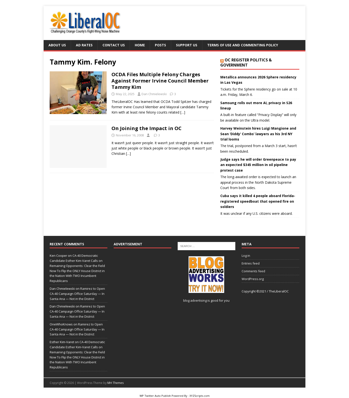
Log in (246, 255)
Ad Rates (84, 45)
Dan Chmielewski (154, 94)
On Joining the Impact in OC (146, 128)
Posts (160, 45)
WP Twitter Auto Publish (155, 396)
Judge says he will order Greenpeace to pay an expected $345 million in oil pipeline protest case (258, 165)
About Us (57, 45)
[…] (182, 112)
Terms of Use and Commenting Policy (242, 45)
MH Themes (115, 383)
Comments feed (253, 271)
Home (140, 45)
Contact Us (114, 45)
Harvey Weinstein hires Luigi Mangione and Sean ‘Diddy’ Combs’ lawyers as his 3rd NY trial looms (258, 133)
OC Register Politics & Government (246, 62)
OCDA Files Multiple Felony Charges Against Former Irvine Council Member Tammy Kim (160, 80)
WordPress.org (253, 279)
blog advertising (195, 300)
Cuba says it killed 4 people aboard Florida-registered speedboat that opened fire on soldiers (257, 201)
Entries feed (251, 263)
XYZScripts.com (200, 396)
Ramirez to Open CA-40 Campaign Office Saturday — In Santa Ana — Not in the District (77, 293)
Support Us (186, 45)
